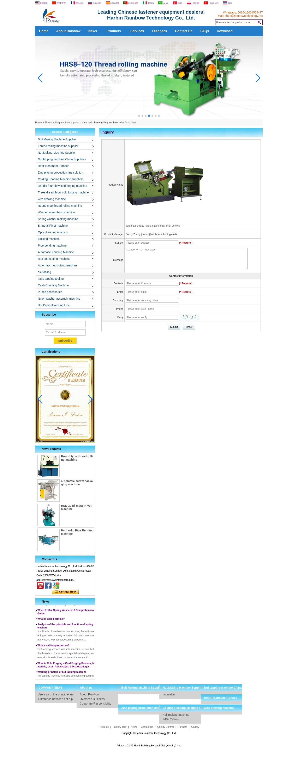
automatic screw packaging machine (77, 482)
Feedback (159, 31)
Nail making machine (175, 714)
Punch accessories (50, 292)
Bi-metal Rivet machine (53, 225)
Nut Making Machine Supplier (57, 152)
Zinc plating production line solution (60, 172)
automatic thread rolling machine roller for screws (153, 225)
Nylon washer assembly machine (59, 298)
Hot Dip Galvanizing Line (54, 305)
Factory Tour (119, 726)
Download (225, 31)
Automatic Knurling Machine (56, 252)
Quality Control (165, 726)
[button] (139, 116)
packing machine (49, 239)
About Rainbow (68, 31)
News (92, 31)
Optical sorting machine (53, 232)
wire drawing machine (52, 199)
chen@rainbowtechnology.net (244, 15)
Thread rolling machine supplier (61, 122)
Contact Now (65, 591)
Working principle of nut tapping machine (61, 673)
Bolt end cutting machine (54, 258)
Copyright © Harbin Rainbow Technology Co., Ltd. (149, 733)
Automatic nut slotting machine (57, 265)
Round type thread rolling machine (60, 205)
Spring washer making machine (58, 219)
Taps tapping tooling (51, 278)
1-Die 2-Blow (170, 719)
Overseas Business (92, 699)
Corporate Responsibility (95, 703)
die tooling (44, 272)
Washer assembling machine (56, 212)
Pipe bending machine (52, 245)
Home (43, 31)
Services (137, 31)
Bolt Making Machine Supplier (57, 139)
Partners (182, 726)
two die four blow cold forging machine (62, 185)
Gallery (195, 726)
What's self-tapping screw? (53, 646)
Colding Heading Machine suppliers (60, 179)
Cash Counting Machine (53, 285)
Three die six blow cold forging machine (63, 192)
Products (114, 31)
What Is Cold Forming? (51, 620)
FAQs (204, 31)
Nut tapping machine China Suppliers (62, 159)
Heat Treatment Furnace (53, 166)
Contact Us (183, 31)
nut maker (168, 694)
